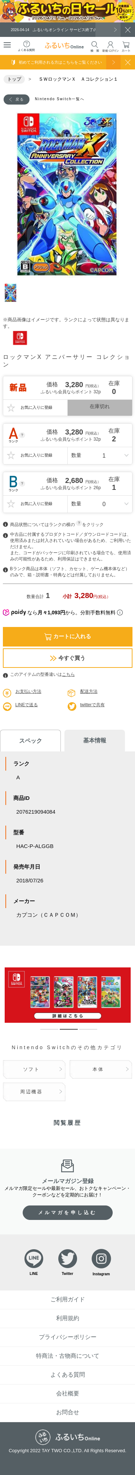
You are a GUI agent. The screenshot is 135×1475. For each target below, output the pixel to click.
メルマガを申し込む (67, 1212)
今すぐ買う (67, 658)
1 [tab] (14, 293)
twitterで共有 (92, 704)
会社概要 (67, 1393)
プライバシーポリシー (67, 1337)
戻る (19, 99)
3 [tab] (82, 1032)
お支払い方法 (28, 691)
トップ (14, 79)
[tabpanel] (67, 195)
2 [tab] (63, 1032)
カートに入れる (67, 636)
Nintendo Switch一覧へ (60, 99)
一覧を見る (108, 29)
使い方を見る (113, 62)
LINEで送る (26, 704)
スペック (30, 741)
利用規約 (67, 1318)
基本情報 (94, 740)
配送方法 (89, 691)
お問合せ (67, 1412)
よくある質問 (67, 1375)
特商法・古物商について (67, 1356)
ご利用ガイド (67, 1299)
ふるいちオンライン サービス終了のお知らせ (62, 29)
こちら (68, 674)
